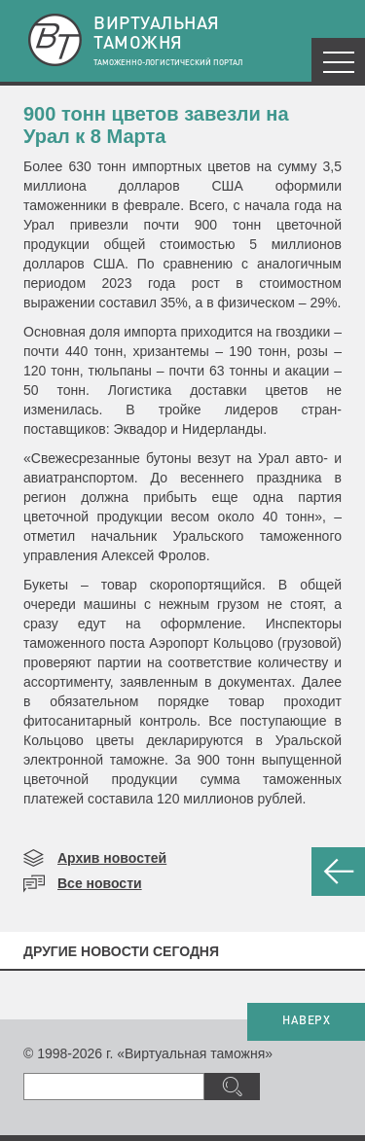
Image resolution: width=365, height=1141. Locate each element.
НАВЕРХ (306, 1021)
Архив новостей (111, 858)
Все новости (99, 883)
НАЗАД (338, 871)
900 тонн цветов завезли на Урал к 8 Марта (156, 125)
